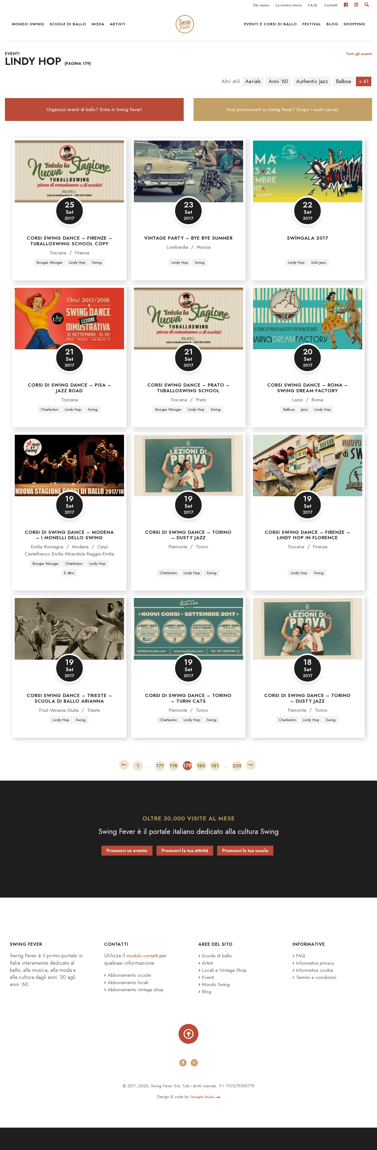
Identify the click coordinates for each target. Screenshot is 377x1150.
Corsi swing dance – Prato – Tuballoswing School (188, 400)
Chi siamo (261, 5)
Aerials (253, 89)
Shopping (354, 27)
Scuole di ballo (68, 27)
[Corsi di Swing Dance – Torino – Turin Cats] (188, 649)
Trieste (96, 730)
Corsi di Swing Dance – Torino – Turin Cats (188, 719)
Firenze (82, 264)
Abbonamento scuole (129, 996)
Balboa (343, 89)
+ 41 (363, 89)
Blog (332, 27)
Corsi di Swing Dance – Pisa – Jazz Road (69, 400)
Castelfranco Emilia (48, 566)
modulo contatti (144, 976)
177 (160, 786)
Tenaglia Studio (205, 1119)
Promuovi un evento (127, 871)
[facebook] (183, 1085)
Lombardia (177, 259)
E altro (69, 593)
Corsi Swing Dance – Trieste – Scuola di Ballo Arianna (69, 719)
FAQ (299, 976)
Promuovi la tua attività (185, 871)
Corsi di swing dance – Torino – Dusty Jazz (188, 548)
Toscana (57, 264)
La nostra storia (289, 5)
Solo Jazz (319, 275)
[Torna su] (189, 1056)
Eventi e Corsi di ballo (270, 27)
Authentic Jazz (312, 89)
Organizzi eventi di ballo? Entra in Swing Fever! (94, 119)
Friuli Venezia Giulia (58, 730)
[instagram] (194, 1085)
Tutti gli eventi (358, 62)
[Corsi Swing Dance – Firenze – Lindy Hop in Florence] (307, 478)
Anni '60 (278, 89)
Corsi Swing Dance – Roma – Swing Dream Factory (307, 400)
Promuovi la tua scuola (245, 871)
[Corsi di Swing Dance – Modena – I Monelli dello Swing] (69, 478)
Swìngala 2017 (307, 250)
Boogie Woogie (48, 275)
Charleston (48, 422)
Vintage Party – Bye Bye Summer (188, 250)
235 (237, 786)
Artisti (118, 27)
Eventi (206, 998)
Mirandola (82, 566)
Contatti (330, 5)
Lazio (297, 412)
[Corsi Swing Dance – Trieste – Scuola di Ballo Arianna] (69, 649)
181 (215, 786)
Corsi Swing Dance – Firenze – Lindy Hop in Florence (307, 548)
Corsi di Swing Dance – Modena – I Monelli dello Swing (69, 548)
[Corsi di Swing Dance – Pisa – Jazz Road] (69, 331)
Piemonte (177, 559)
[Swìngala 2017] (307, 183)
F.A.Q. (313, 5)
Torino (203, 559)
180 (201, 786)
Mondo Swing (28, 27)
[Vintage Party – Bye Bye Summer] (188, 183)
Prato (201, 412)
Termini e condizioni (317, 998)
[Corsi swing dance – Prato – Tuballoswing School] (188, 331)
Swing (98, 275)
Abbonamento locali (128, 1003)
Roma (317, 412)
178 (173, 786)
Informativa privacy (315, 983)
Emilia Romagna (46, 559)
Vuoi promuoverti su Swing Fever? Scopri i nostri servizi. (282, 119)
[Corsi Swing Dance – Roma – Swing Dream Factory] (307, 331)
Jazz (304, 422)
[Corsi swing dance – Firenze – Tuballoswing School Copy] (69, 183)
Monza (204, 259)
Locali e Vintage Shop (226, 991)
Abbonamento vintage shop (136, 1010)
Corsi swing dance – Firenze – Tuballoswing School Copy (69, 253)
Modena (81, 559)
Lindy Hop (78, 275)
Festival (311, 27)
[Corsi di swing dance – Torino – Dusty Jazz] (188, 478)
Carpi (105, 559)
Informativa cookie (315, 991)
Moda (98, 27)
